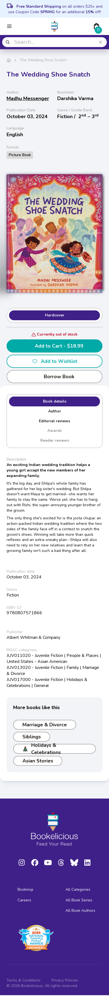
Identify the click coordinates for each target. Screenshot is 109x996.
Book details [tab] (54, 401)
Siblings (31, 736)
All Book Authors (80, 910)
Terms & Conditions (24, 980)
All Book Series (78, 900)
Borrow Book (54, 376)
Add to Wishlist (54, 361)
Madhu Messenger (28, 98)
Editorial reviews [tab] (54, 421)
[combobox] (54, 42)
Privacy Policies (64, 980)
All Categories (77, 889)
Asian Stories (37, 761)
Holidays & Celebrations (41, 749)
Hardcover (54, 315)
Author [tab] (54, 411)
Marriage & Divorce (44, 724)
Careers (24, 900)
